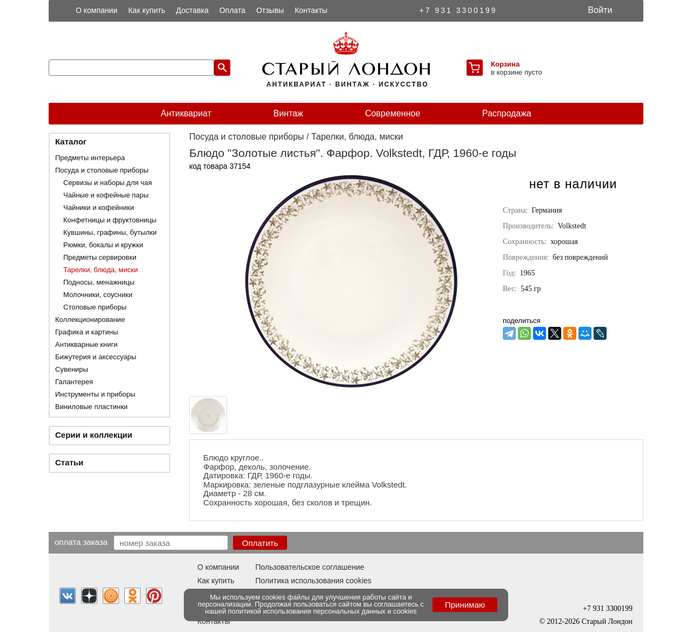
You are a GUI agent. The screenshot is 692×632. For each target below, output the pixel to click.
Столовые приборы (95, 307)
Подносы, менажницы (99, 282)
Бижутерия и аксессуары (95, 357)
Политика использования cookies (313, 580)
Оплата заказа (81, 541)
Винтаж (288, 113)
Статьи (69, 462)
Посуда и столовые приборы (102, 170)
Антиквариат (186, 113)
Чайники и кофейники (98, 207)
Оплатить (260, 543)
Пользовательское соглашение (309, 567)
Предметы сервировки (99, 257)
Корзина (505, 64)
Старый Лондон (607, 621)
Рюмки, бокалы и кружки (103, 245)
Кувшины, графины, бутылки (110, 232)
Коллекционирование (90, 319)
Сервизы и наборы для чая (107, 183)
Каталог (70, 141)
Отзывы (270, 10)
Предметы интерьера (90, 158)
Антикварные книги (86, 344)
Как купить (146, 10)
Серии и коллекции (93, 434)
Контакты (311, 10)
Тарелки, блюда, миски (100, 270)
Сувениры (71, 369)
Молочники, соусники (97, 295)
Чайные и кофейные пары (106, 195)
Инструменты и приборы (95, 394)
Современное (392, 113)
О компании (96, 10)
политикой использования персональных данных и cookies (322, 611)
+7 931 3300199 (458, 10)
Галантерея (74, 382)
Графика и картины (86, 332)
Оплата (232, 10)
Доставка (192, 10)
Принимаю (465, 604)
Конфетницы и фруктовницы (109, 220)
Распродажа (506, 113)
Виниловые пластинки (91, 407)
